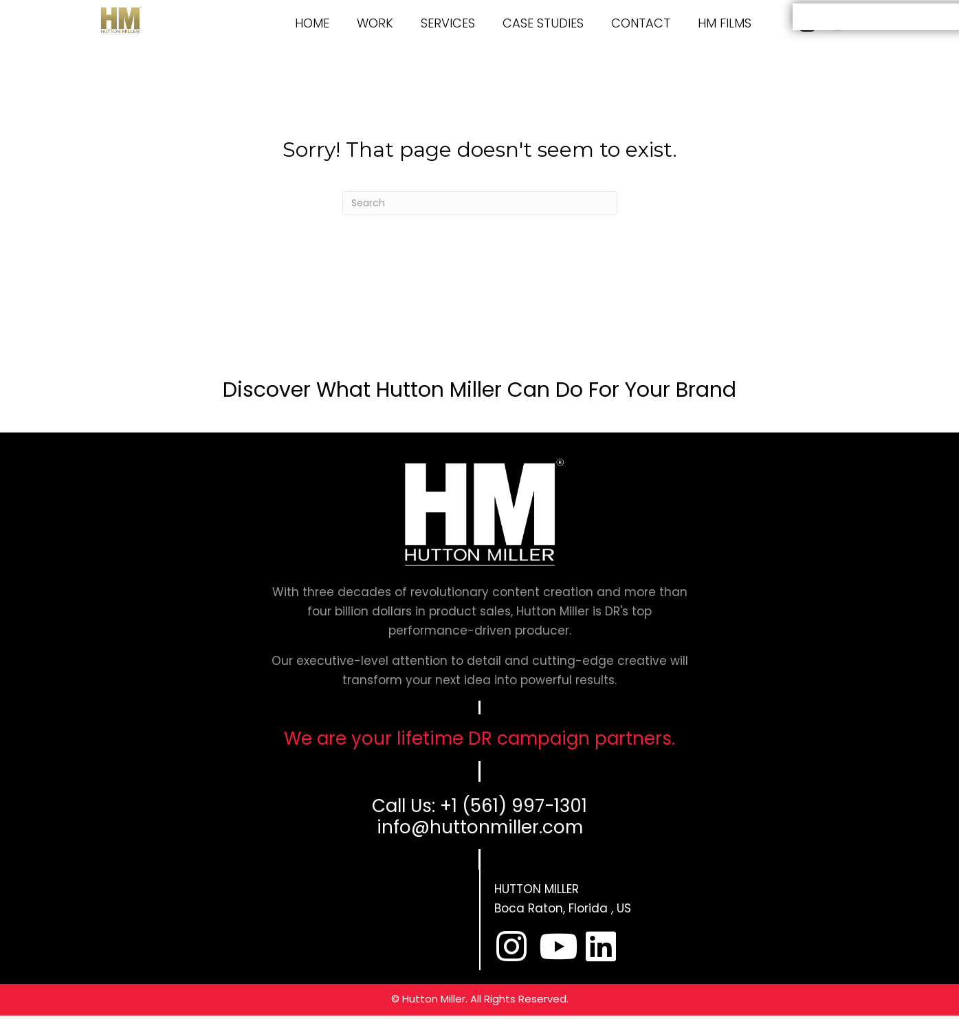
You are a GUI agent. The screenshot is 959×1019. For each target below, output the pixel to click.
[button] (511, 946)
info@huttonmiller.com (480, 827)
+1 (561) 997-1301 (513, 805)
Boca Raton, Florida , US (562, 908)
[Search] (479, 203)
